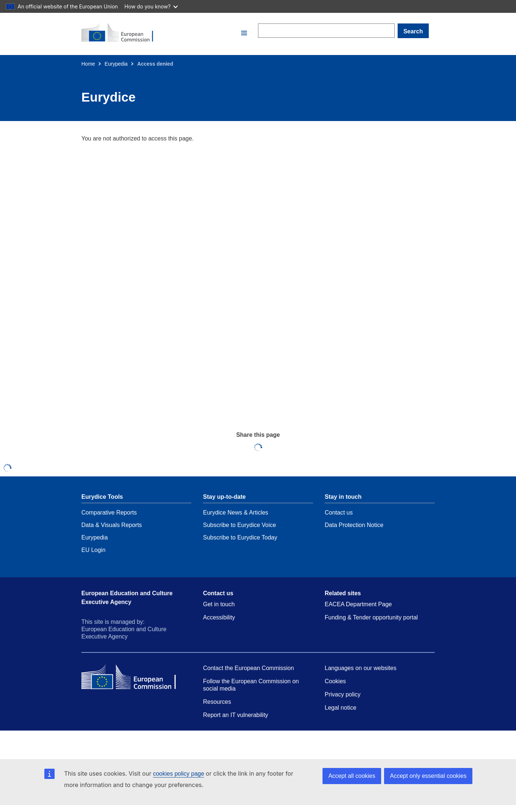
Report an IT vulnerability (235, 715)
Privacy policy (343, 694)
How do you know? (151, 6)
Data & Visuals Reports (111, 525)
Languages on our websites (361, 668)
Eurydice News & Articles (235, 512)
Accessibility (219, 617)
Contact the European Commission (248, 668)
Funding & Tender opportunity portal (371, 617)
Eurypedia (116, 64)
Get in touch (219, 604)
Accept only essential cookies (428, 776)
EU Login (93, 550)
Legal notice (340, 708)
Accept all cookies (351, 776)
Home (88, 64)
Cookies (335, 681)
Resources (217, 702)
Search (413, 31)
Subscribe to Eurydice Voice (239, 525)
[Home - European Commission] (160, 33)
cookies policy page (178, 774)
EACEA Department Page (358, 604)
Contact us (339, 512)
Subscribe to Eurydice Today (240, 537)
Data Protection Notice (354, 525)
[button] (244, 33)
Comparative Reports (109, 512)
